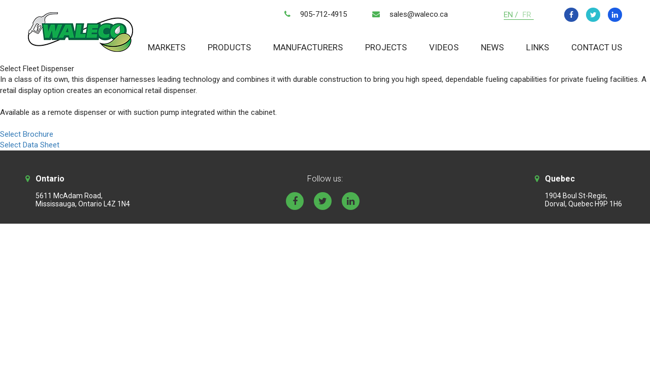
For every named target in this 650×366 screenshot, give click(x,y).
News (492, 47)
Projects (386, 47)
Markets (166, 47)
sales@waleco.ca (418, 14)
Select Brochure (26, 134)
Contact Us (596, 47)
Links (537, 47)
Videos (444, 47)
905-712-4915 (323, 14)
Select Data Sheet (29, 144)
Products (229, 47)
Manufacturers (308, 47)
